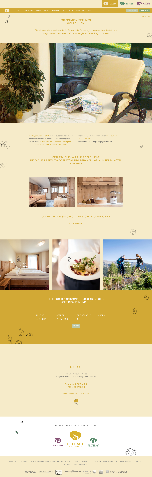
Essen (38, 11)
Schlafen (29, 11)
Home (7, 11)
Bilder (90, 11)
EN (149, 16)
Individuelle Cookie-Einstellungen (105, 461)
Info (64, 11)
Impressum (76, 461)
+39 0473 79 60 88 (76, 383)
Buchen (144, 11)
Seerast (19, 11)
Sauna (46, 11)
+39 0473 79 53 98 (82, 394)
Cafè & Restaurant (77, 11)
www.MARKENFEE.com (133, 461)
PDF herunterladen (76, 223)
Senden (76, 326)
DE (143, 16)
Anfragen (132, 11)
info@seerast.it (76, 386)
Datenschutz (87, 461)
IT (146, 16)
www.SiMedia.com (81, 464)
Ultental (56, 11)
